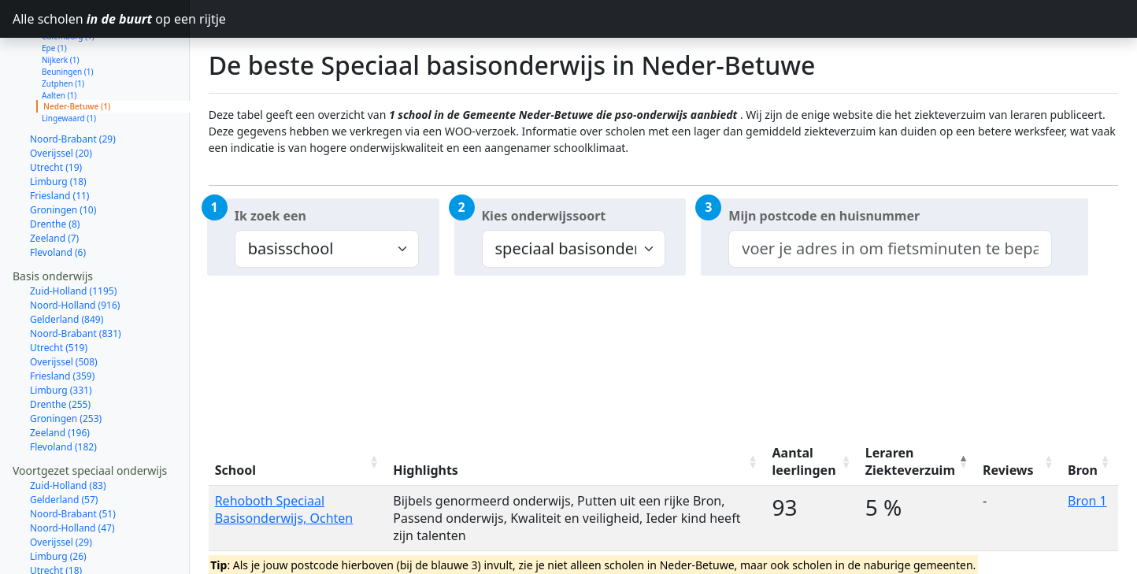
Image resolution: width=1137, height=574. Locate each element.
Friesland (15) (59, 543)
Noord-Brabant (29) (73, 83)
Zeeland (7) (54, 182)
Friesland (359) (62, 320)
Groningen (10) (63, 154)
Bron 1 (1087, 500)
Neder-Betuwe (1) (76, 50)
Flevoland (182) (63, 391)
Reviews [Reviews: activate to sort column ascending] (1008, 470)
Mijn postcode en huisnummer (824, 215)
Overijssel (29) (61, 486)
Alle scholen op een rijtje (101, 19)
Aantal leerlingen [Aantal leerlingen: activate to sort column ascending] (804, 461)
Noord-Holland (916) (75, 249)
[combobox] (890, 249)
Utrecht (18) (56, 514)
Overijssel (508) (64, 306)
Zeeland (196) (60, 376)
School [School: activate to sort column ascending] (235, 470)
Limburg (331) (61, 334)
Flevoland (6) (58, 196)
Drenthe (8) (55, 168)
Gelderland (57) (64, 443)
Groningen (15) (63, 528)
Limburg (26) (58, 500)
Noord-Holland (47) (72, 472)
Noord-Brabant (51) (73, 458)
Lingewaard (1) (69, 62)
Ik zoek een (270, 215)
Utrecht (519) (58, 291)
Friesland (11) (59, 139)
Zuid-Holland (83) (68, 429)
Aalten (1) (59, 39)
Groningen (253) (66, 362)
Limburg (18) (58, 125)
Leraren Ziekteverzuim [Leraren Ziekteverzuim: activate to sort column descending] (910, 461)
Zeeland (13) (57, 557)
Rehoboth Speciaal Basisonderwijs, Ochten (284, 509)
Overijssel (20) (61, 97)
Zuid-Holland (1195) (73, 235)
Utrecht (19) (56, 111)
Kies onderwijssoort (544, 215)
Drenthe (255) (60, 348)
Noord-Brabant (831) (75, 277)
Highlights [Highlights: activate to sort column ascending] (425, 470)
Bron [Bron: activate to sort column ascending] (1083, 470)
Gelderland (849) (66, 263)
